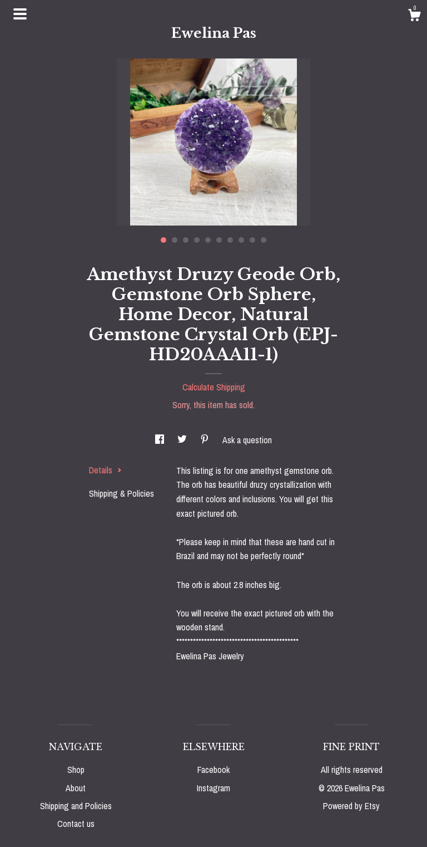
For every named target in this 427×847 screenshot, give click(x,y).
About (76, 788)
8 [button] (241, 240)
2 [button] (174, 240)
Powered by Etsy (351, 806)
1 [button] (163, 240)
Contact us (76, 823)
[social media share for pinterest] (205, 440)
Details (105, 470)
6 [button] (219, 240)
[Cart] (414, 16)
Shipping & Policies (121, 493)
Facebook (213, 769)
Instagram (213, 788)
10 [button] (263, 240)
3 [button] (185, 240)
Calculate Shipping (213, 387)
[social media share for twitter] (183, 440)
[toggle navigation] (20, 13)
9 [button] (252, 240)
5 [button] (208, 240)
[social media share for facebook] (160, 440)
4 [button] (197, 240)
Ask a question (247, 440)
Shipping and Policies (76, 806)
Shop (76, 769)
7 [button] (230, 240)
